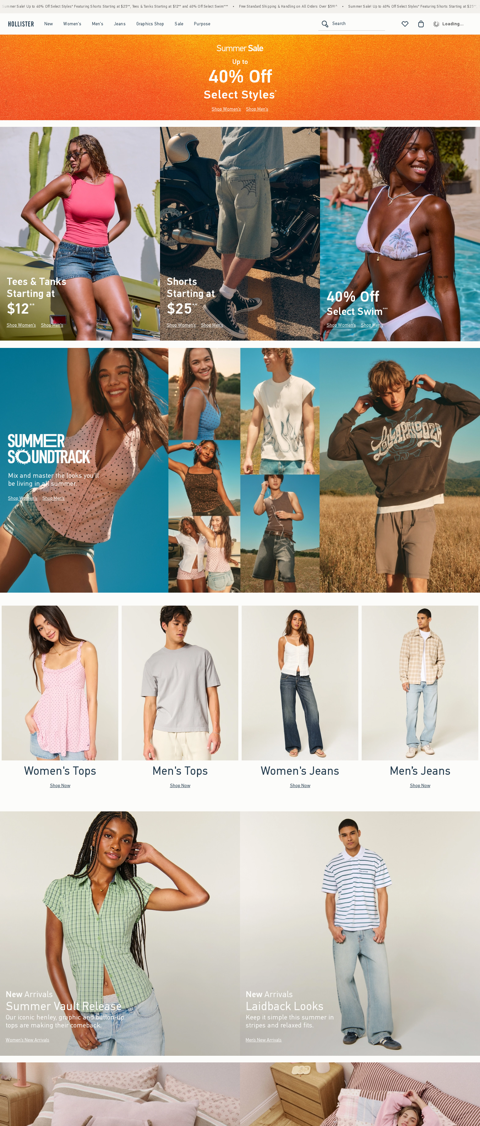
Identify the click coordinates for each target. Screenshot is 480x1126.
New (48, 24)
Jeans (120, 24)
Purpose (202, 24)
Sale (179, 24)
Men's (97, 24)
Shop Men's (257, 109)
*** (385, 309)
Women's (72, 24)
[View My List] (405, 24)
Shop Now (60, 785)
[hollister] (20, 24)
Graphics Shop (150, 24)
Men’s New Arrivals (264, 1040)
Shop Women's (226, 109)
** (32, 306)
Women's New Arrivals (27, 1040)
